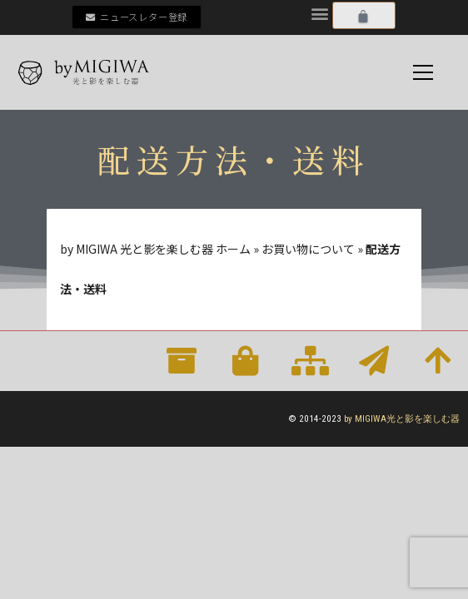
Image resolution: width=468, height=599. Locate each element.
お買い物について (308, 248)
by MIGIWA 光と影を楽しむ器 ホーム (155, 248)
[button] (320, 13)
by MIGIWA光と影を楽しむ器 (402, 418)
